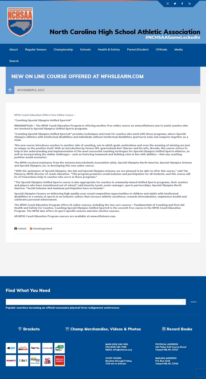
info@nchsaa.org (122, 349)
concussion (62, 307)
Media (178, 49)
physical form (78, 307)
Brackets (29, 329)
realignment (95, 307)
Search (14, 61)
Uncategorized (42, 228)
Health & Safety (109, 49)
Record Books (177, 329)
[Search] (96, 302)
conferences (111, 307)
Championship (63, 49)
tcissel (22, 228)
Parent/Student (138, 49)
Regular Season (35, 49)
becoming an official (42, 307)
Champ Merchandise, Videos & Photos (105, 329)
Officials (161, 49)
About (13, 49)
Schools (85, 49)
